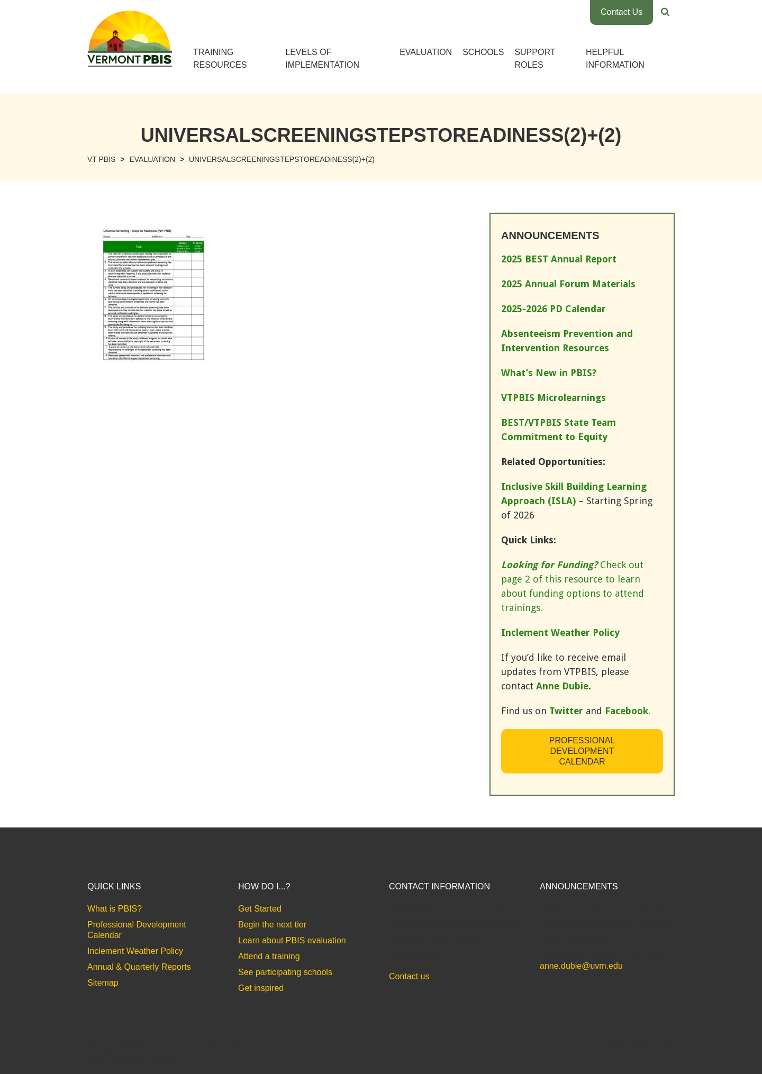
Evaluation (426, 52)
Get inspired (261, 988)
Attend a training (269, 956)
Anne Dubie (562, 685)
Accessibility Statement (638, 1046)
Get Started (260, 908)
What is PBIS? (114, 908)
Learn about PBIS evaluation (292, 940)
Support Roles (534, 58)
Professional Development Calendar (582, 751)
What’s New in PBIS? (548, 372)
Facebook (626, 710)
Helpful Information (615, 58)
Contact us (409, 976)
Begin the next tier (272, 924)
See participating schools (285, 972)
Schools (483, 52)
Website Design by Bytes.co (132, 1057)
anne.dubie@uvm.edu (581, 965)
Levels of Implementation (322, 58)
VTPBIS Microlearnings (553, 397)
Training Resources (220, 58)
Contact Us (621, 11)
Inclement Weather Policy (135, 950)
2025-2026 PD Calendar (553, 308)
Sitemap (103, 982)
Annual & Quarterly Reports (139, 966)
